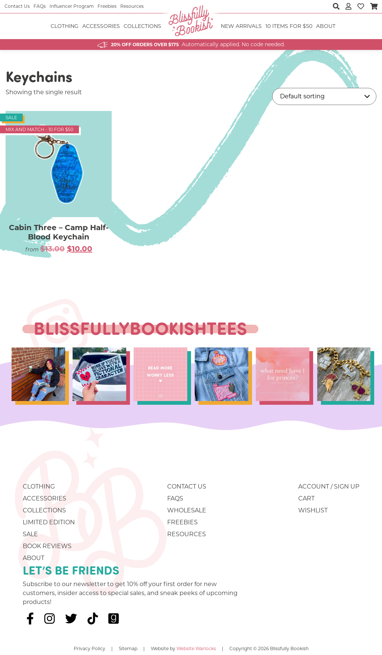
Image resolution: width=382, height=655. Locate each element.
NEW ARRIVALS (241, 26)
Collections (142, 26)
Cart (306, 498)
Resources (132, 6)
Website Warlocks (196, 648)
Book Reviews (47, 546)
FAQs (40, 6)
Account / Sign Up (328, 486)
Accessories (101, 26)
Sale (30, 534)
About (325, 26)
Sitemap (128, 648)
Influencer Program (72, 6)
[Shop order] (324, 96)
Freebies (107, 6)
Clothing (65, 26)
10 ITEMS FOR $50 (288, 26)
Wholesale (186, 510)
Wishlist (313, 510)
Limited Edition (49, 522)
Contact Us (17, 6)
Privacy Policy (89, 648)
